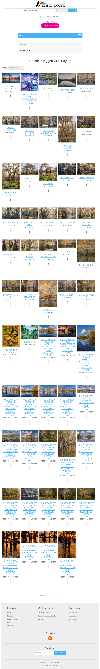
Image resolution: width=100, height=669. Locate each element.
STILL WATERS (48, 88)
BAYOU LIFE (29, 342)
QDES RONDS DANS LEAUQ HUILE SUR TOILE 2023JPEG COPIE (29, 97)
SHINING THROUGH (86, 223)
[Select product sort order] (16, 68)
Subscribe (59, 653)
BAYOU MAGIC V (10, 222)
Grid (93, 68)
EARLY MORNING (67, 90)
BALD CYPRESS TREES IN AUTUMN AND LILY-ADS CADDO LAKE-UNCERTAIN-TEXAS (86, 402)
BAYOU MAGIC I (11, 255)
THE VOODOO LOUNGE (10, 351)
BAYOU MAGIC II (48, 222)
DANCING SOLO (86, 265)
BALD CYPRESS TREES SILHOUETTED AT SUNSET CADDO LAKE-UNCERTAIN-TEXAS (67, 346)
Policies (40, 619)
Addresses (72, 616)
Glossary (10, 616)
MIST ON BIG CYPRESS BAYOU (48, 132)
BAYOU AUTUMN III (10, 296)
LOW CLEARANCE (29, 296)
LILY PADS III (86, 132)
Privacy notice (12, 619)
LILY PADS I (48, 184)
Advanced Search (44, 612)
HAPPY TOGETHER (11, 129)
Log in (49, 17)
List (97, 68)
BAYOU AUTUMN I (67, 295)
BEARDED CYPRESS (29, 132)
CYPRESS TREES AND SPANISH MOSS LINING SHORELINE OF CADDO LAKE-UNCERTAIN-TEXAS (48, 451)
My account (73, 612)
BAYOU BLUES (86, 89)
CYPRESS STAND (29, 179)
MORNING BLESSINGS (10, 88)
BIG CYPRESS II (67, 252)
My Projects (73, 619)
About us (10, 622)
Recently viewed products (47, 616)
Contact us (10, 625)
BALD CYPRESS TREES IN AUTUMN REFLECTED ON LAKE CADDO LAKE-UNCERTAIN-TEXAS (48, 347)
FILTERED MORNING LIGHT (48, 256)
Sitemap (10, 612)
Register (41, 17)
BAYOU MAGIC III (67, 222)
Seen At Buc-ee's (50, 26)
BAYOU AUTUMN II (86, 296)
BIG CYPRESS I (48, 310)
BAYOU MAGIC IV (86, 178)
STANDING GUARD (67, 147)
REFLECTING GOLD (29, 223)
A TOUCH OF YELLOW (29, 256)
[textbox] (39, 10)
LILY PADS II (10, 193)
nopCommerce (53, 665)
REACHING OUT (67, 178)
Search (73, 10)
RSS (50, 638)
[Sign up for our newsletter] (44, 653)
